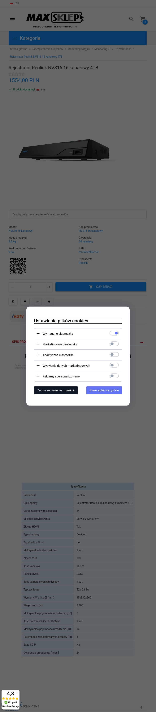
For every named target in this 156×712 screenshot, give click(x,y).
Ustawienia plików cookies (61, 320)
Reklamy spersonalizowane (61, 376)
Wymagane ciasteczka (58, 333)
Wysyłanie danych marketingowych (66, 365)
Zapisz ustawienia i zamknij (56, 390)
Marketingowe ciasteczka (60, 344)
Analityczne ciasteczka (58, 355)
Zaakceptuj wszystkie (104, 390)
